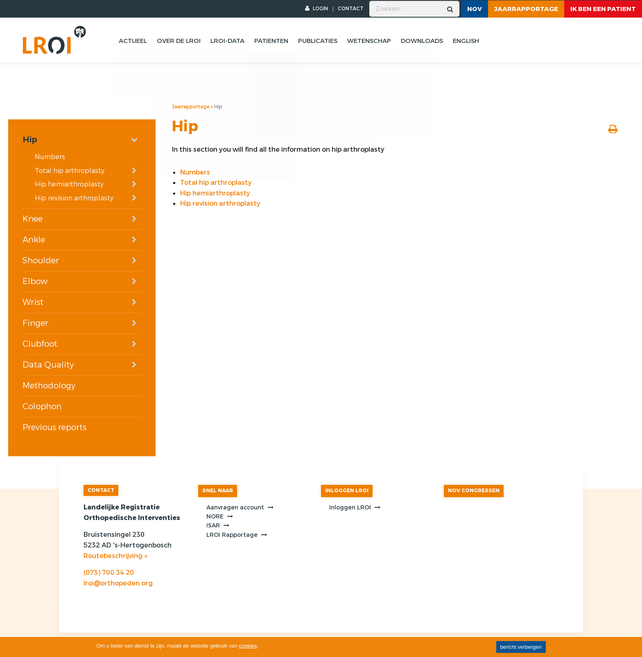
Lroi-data (227, 41)
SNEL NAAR (217, 490)
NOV (474, 9)
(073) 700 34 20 (109, 572)
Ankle (34, 239)
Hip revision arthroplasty (74, 198)
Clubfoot (40, 344)
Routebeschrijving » (115, 556)
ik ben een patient (603, 9)
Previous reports (54, 427)
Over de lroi (179, 41)
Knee (33, 218)
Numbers (50, 156)
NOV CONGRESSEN (474, 490)
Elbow (35, 281)
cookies (248, 646)
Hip (30, 139)
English (466, 41)
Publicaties (317, 41)
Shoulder (41, 260)
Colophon (42, 406)
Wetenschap (369, 41)
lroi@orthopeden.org (118, 583)
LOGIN (316, 8)
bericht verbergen (521, 647)
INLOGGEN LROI (346, 490)
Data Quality (48, 364)
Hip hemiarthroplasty (69, 184)
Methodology (49, 385)
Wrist (33, 302)
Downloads (422, 41)
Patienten (271, 41)
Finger (35, 323)
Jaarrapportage (526, 9)
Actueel (133, 41)
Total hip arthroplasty (69, 170)
